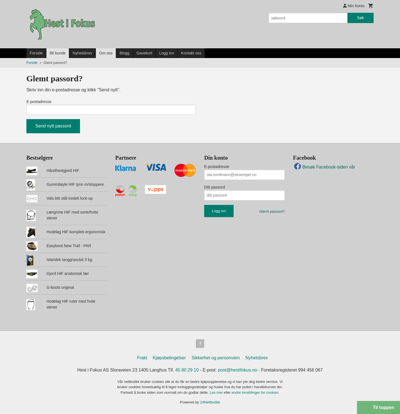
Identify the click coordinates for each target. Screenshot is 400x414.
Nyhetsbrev (82, 53)
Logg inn (166, 53)
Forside (36, 53)
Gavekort (144, 53)
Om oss (105, 53)
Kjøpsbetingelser (169, 358)
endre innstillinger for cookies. (255, 393)
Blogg (124, 53)
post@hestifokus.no (237, 370)
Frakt (142, 358)
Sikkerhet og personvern (216, 358)
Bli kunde (58, 53)
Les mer (217, 393)
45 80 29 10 (187, 370)
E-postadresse (38, 101)
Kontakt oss (191, 53)
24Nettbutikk (210, 403)
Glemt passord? (272, 212)
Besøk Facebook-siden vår (324, 167)
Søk (360, 18)
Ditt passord (214, 187)
